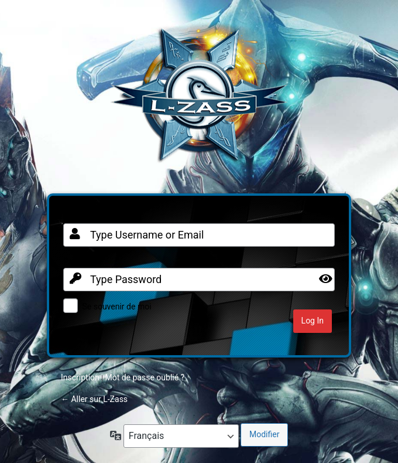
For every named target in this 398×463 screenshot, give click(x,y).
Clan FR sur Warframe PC (199, 101)
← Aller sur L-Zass (94, 399)
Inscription (80, 377)
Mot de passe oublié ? (144, 377)
